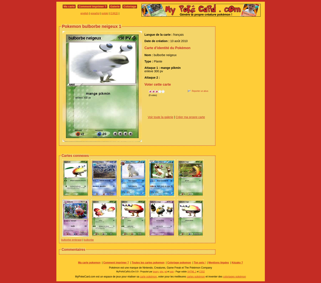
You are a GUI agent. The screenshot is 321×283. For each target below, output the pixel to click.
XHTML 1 (191, 271)
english (84, 13)
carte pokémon (148, 276)
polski (105, 13)
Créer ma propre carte (190, 117)
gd (165, 271)
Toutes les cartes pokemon (148, 262)
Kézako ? (237, 262)
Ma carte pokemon (89, 262)
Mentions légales (218, 262)
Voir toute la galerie (160, 117)
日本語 (114, 13)
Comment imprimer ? (92, 6)
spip (172, 271)
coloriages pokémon (234, 276)
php (161, 271)
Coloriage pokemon (179, 262)
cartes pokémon (196, 276)
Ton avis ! (199, 262)
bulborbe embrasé (71, 239)
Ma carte (69, 6)
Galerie (115, 6)
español (95, 13)
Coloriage (129, 6)
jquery (156, 271)
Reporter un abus (200, 91)
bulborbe (89, 239)
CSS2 (202, 271)
